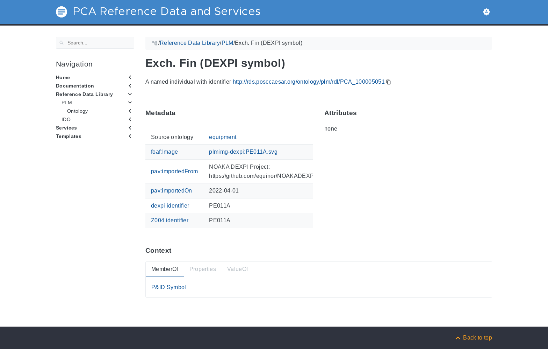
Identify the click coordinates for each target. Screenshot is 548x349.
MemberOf (164, 269)
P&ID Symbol (168, 287)
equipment (222, 137)
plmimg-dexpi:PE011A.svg (243, 152)
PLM (67, 102)
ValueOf (237, 269)
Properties (202, 269)
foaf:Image (164, 152)
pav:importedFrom (174, 171)
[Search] (95, 43)
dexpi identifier (170, 205)
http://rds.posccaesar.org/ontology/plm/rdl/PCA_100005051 (309, 82)
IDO (66, 119)
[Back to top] (473, 338)
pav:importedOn (171, 191)
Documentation (75, 86)
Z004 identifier (169, 220)
